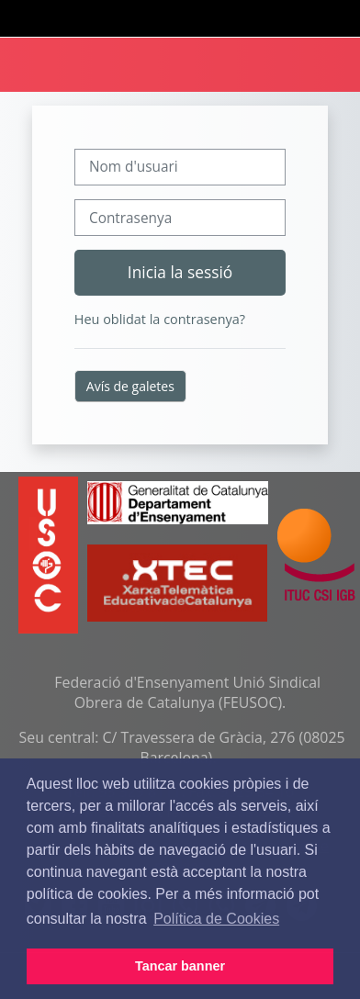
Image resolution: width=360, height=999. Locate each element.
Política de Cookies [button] (216, 918)
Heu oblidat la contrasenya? (159, 319)
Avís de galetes (130, 386)
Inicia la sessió (180, 272)
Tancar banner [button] (180, 966)
